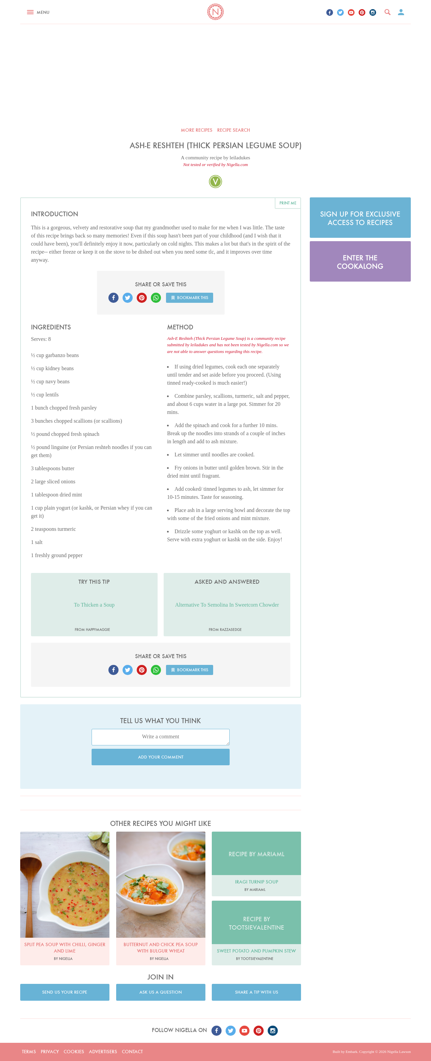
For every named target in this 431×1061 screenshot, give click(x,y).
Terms (29, 1052)
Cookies (74, 1052)
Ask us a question (160, 992)
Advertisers (103, 1052)
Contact (132, 1052)
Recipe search (233, 130)
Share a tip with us (256, 992)
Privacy (50, 1052)
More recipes (196, 130)
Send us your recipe (64, 992)
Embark (351, 1052)
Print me (287, 202)
